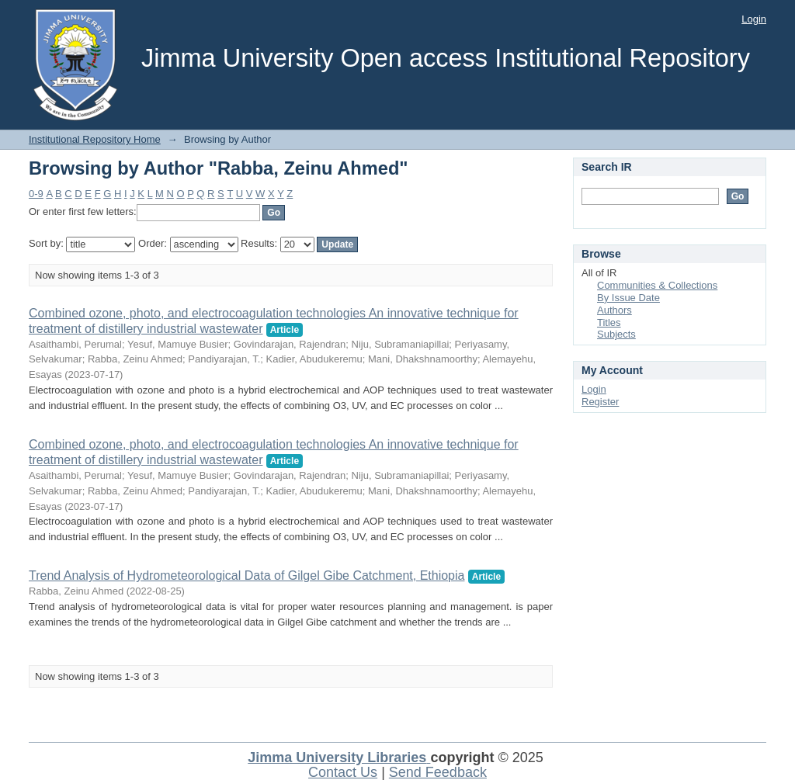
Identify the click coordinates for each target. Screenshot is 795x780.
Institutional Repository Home (95, 139)
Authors (614, 310)
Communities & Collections (657, 285)
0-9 (36, 193)
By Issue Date (628, 297)
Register (600, 401)
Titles (609, 322)
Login (753, 19)
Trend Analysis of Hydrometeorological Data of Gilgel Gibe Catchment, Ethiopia (246, 575)
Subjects (616, 334)
